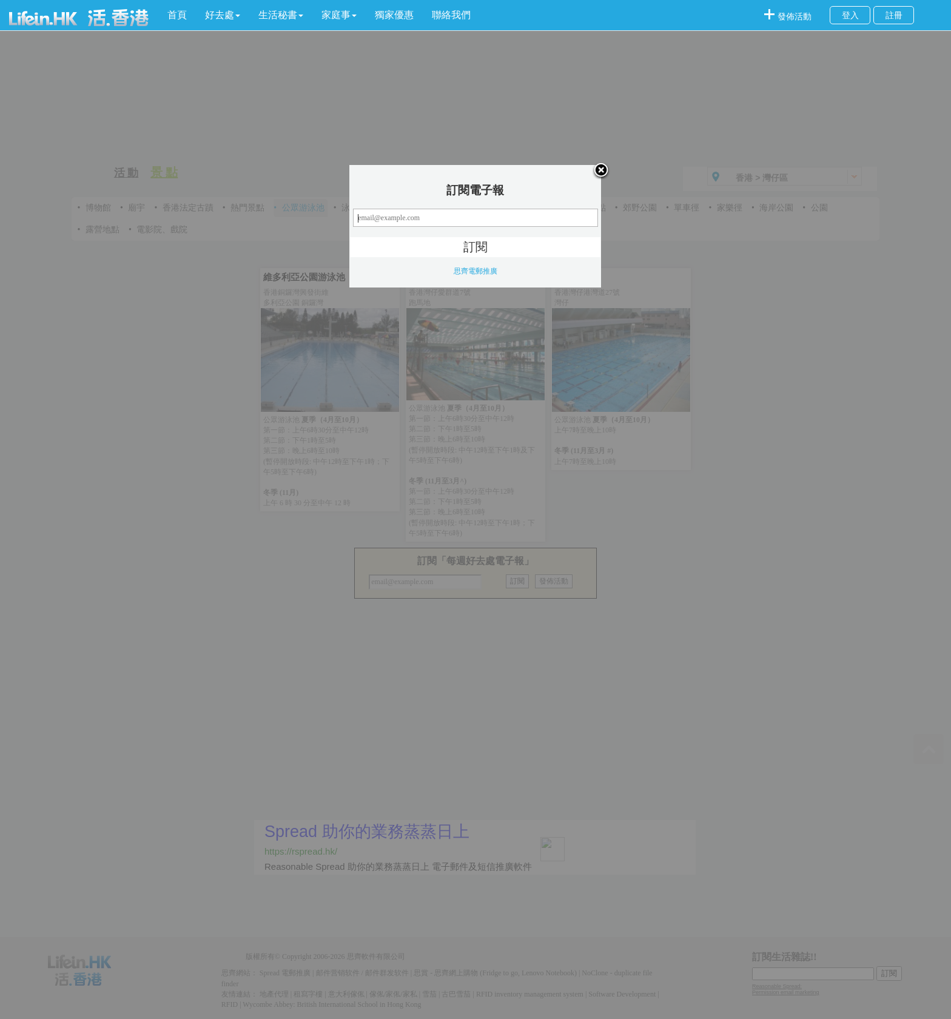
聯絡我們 (451, 15)
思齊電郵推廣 (475, 271)
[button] (222, 15)
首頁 (177, 15)
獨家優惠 (394, 15)
